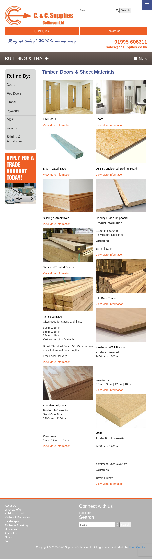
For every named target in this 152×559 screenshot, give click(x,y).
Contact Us (113, 31)
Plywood (13, 111)
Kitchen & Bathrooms (18, 517)
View (24, 198)
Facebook (85, 512)
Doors (11, 84)
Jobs (8, 541)
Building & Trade (15, 513)
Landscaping (12, 521)
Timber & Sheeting (16, 525)
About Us (10, 505)
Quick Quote (42, 31)
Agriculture (11, 533)
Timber (11, 102)
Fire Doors (14, 93)
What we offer (13, 509)
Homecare (11, 529)
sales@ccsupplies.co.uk (126, 47)
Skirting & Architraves (15, 139)
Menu (140, 58)
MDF (10, 119)
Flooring (12, 128)
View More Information (57, 125)
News (8, 537)
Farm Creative (137, 547)
